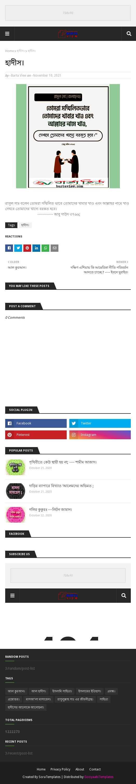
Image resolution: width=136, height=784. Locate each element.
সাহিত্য (104, 699)
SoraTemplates (49, 777)
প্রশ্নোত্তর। (13, 699)
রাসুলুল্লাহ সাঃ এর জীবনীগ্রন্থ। (75, 699)
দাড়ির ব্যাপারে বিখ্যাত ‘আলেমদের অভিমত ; (61, 486)
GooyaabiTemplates (98, 777)
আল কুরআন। (16, 691)
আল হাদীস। (38, 691)
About (80, 769)
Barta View (18, 75)
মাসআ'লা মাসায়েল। (38, 699)
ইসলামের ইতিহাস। (89, 691)
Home (9, 51)
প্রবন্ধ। (111, 691)
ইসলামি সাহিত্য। (62, 691)
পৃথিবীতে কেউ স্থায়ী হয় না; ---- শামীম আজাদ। (63, 462)
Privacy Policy (60, 769)
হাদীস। (21, 51)
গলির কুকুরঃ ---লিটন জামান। (50, 509)
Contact (95, 769)
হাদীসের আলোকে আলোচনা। (26, 707)
